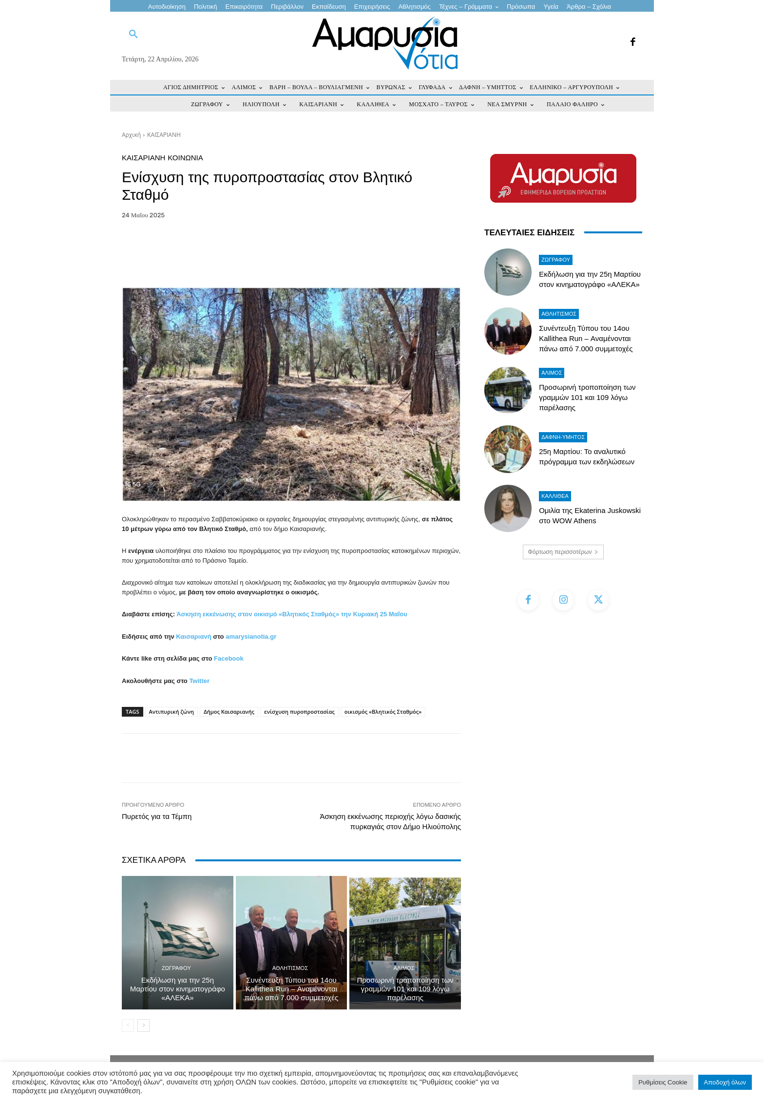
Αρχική (131, 135)
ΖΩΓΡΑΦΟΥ (176, 968)
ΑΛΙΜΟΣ (404, 968)
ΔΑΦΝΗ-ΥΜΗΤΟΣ (563, 437)
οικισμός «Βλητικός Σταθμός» (383, 711)
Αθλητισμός (290, 968)
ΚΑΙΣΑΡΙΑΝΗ (164, 135)
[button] (133, 34)
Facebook (229, 658)
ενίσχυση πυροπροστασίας (299, 711)
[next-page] (143, 1025)
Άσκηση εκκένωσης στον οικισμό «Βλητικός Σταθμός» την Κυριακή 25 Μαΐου (291, 614)
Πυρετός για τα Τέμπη (156, 816)
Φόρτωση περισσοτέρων (563, 552)
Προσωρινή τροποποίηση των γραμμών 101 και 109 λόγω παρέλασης (405, 989)
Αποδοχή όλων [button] (725, 1082)
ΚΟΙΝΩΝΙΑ (185, 157)
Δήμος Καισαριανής (229, 711)
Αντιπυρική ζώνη (171, 711)
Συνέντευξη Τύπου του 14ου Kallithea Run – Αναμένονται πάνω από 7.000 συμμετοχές (291, 989)
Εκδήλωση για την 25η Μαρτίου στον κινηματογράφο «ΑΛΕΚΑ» (177, 989)
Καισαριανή (193, 636)
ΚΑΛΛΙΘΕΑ (555, 496)
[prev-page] (128, 1025)
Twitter (199, 680)
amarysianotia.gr (251, 636)
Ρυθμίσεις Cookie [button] (662, 1082)
